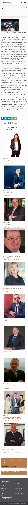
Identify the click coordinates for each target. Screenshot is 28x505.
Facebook (17, 496)
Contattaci (17, 483)
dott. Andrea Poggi (7, 192)
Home (2, 483)
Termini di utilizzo (18, 488)
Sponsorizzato (22, 6)
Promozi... (9, 158)
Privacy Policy (17, 490)
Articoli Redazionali (4, 488)
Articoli (2, 486)
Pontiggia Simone (7, 224)
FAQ (15, 485)
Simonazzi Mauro (7, 353)
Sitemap (16, 486)
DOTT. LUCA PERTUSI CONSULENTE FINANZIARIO (11, 257)
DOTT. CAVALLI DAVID (8, 449)
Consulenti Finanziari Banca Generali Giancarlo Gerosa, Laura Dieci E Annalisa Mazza (12, 418)
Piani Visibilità (4, 490)
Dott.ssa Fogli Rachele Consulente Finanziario (14, 160)
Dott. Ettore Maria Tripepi (9, 385)
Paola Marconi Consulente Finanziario (12, 288)
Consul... (4, 158)
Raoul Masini (6, 320)
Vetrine (2, 485)
